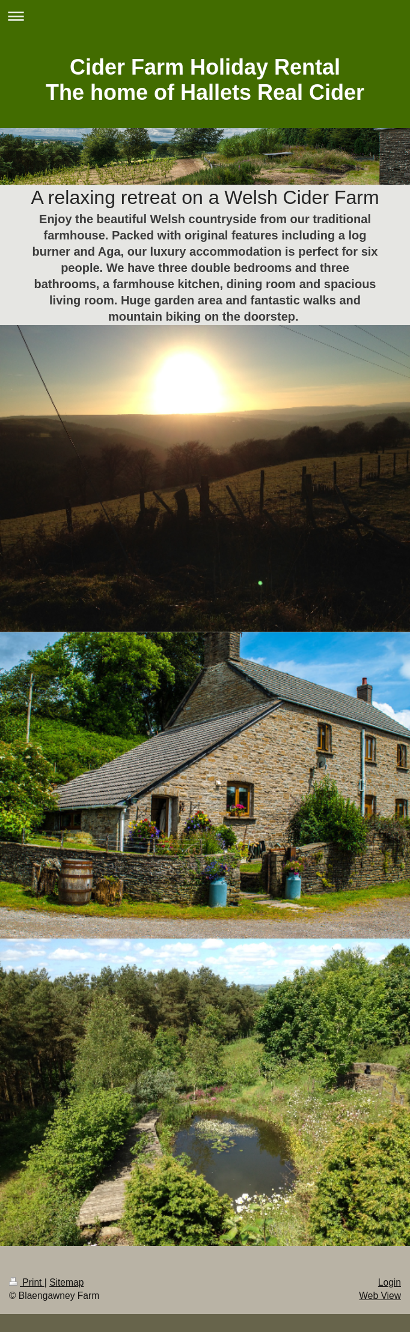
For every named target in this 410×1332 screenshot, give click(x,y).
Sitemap (66, 1282)
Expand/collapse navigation (205, 16)
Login (389, 1282)
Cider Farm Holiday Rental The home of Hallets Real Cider (205, 80)
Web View (380, 1295)
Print (26, 1282)
